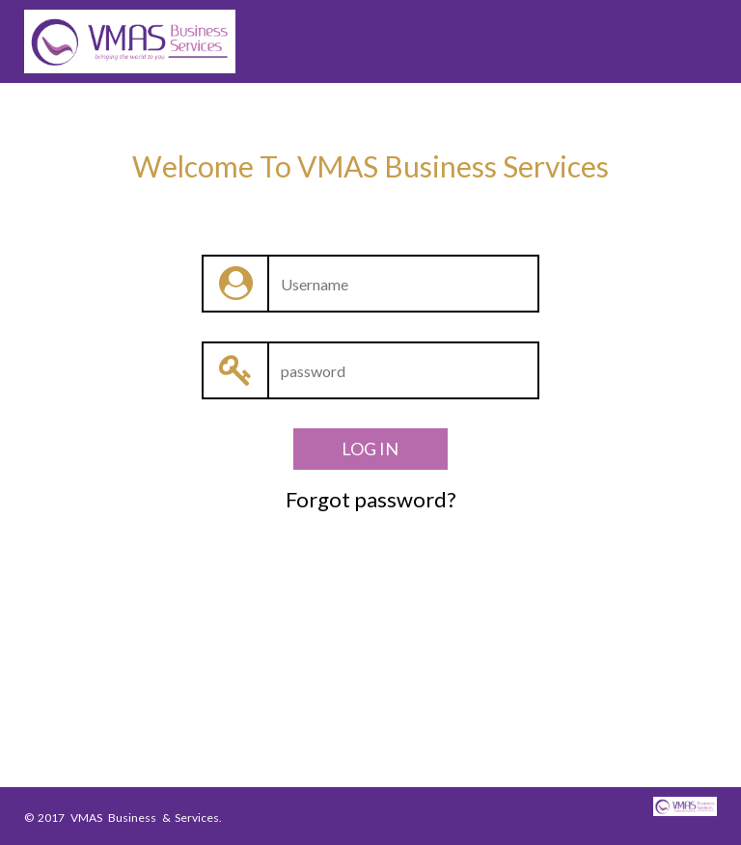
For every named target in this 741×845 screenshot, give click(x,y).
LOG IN (370, 448)
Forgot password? (371, 499)
